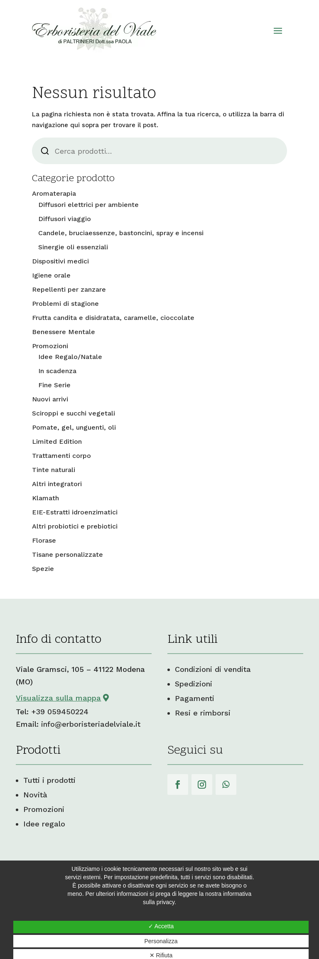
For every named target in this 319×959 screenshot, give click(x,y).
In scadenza (57, 371)
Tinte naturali (53, 470)
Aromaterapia (54, 193)
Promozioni (50, 346)
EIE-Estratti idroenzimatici (75, 512)
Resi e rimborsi (203, 712)
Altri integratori (57, 484)
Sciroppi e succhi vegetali (73, 413)
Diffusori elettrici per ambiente (88, 205)
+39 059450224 (59, 711)
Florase (44, 540)
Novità (35, 794)
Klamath (45, 498)
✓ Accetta (161, 926)
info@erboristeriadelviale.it (90, 724)
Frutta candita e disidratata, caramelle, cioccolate (113, 318)
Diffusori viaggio (64, 219)
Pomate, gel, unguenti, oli (74, 427)
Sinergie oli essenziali (73, 247)
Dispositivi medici (60, 261)
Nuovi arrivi (50, 399)
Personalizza (160, 941)
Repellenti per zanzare (69, 289)
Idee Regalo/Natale (70, 357)
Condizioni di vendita (213, 669)
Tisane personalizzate (67, 554)
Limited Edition (57, 441)
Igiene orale (51, 275)
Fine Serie (54, 385)
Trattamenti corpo (61, 456)
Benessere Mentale (63, 332)
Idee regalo (44, 823)
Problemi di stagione (65, 303)
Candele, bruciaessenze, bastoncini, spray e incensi (121, 233)
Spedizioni (193, 683)
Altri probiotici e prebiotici (75, 526)
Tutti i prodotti (49, 780)
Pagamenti (194, 698)
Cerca (44, 150)
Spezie (43, 569)
